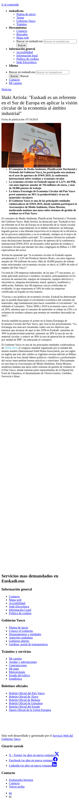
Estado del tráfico (19, 675)
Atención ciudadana (21, 637)
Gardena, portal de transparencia (28, 644)
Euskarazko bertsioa (21, 779)
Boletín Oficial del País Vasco (27, 693)
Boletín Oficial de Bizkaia (24, 699)
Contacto (21, 31)
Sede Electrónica (26, 62)
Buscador (22, 34)
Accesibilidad (24, 52)
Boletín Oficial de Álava (23, 696)
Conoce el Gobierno (21, 630)
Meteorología (17, 672)
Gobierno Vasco (25, 21)
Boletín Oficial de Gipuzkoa (26, 703)
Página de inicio (26, 14)
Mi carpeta (15, 83)
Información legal (27, 55)
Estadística (15, 678)
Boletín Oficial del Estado (24, 706)
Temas (20, 17)
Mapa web (22, 37)
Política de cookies (27, 58)
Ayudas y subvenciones (23, 662)
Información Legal (20, 609)
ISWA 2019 (11, 347)
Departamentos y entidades (25, 634)
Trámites (21, 24)
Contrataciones (18, 665)
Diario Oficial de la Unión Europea (30, 710)
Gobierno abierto (19, 641)
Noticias (6, 89)
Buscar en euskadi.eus (29, 41)
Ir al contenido (10, 4)
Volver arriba (17, 786)
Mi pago (14, 668)
